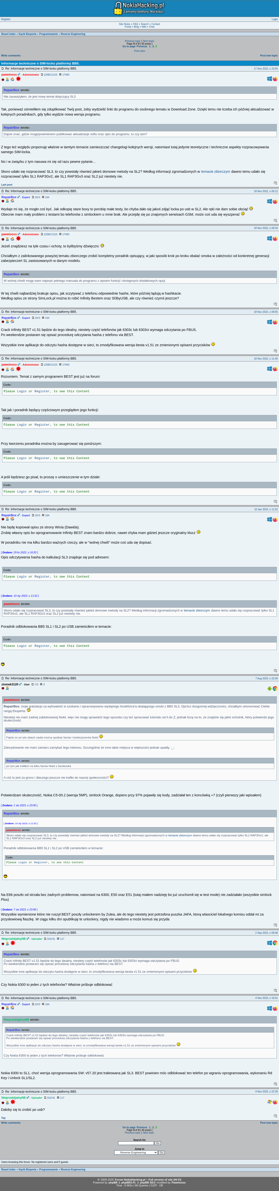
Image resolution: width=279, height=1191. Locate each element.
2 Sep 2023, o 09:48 (266, 933)
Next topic (148, 41)
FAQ (135, 24)
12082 (47, 74)
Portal (128, 26)
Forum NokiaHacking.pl (130, 1179)
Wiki (144, 26)
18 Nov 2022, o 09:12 (266, 191)
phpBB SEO (147, 1182)
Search (145, 24)
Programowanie (48, 34)
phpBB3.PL (128, 1182)
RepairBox (11, 90)
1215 (54, 74)
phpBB (112, 1182)
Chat (151, 26)
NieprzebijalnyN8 (16, 1019)
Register (5, 19)
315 (49, 939)
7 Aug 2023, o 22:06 (267, 678)
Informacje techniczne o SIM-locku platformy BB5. (40, 63)
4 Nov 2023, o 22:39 (266, 1091)
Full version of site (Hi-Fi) (164, 1179)
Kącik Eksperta (27, 34)
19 (36, 197)
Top (3, 1118)
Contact (155, 24)
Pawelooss (179, 1182)
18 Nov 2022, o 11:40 (266, 358)
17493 (65, 74)
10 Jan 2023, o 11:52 (266, 509)
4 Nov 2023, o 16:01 (266, 998)
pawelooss (12, 604)
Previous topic (133, 41)
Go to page (129, 46)
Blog (136, 26)
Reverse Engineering (73, 34)
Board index (8, 34)
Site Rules (124, 24)
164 (47, 197)
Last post (6, 184)
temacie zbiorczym (215, 171)
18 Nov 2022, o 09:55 (266, 312)
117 (62, 939)
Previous (142, 46)
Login (275, 19)
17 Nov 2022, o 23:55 (266, 68)
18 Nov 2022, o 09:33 (266, 228)
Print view (139, 51)
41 (53, 939)
